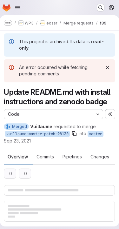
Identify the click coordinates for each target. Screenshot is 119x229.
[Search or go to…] (100, 7)
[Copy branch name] (74, 133)
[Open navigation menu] (17, 8)
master (95, 133)
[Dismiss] (107, 67)
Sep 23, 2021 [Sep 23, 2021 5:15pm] (17, 140)
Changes (99, 156)
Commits (45, 156)
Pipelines (72, 156)
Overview (18, 156)
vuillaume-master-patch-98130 (37, 133)
